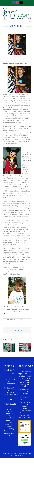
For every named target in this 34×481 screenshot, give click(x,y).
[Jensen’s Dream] (9, 344)
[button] (4, 347)
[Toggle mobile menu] (30, 21)
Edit (4, 313)
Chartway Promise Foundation (9, 411)
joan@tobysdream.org (11, 394)
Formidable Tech (17, 455)
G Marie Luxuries (25, 382)
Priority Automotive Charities (9, 424)
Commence (9, 416)
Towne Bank (24, 415)
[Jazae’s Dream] (25, 344)
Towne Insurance (25, 417)
